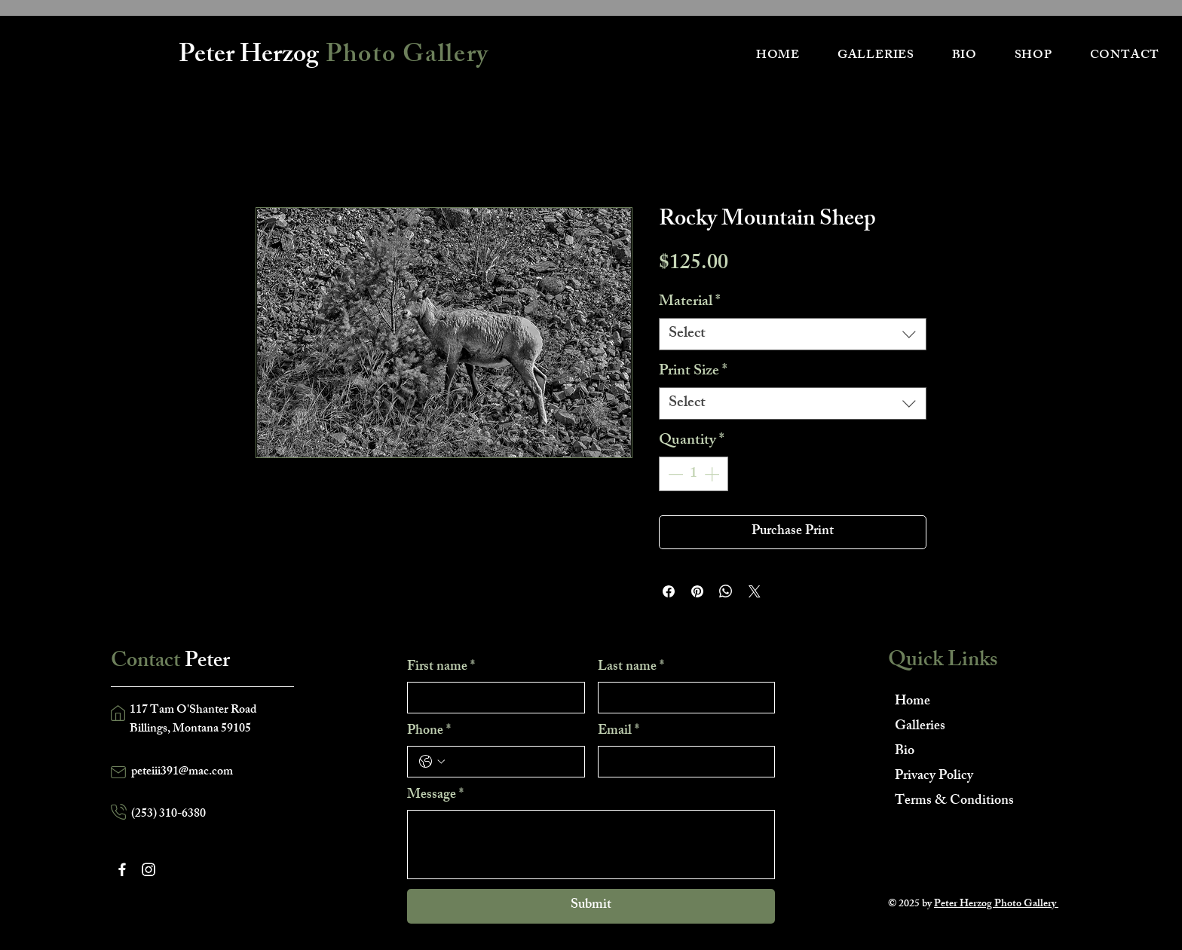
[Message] (591, 844)
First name (441, 667)
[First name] (491, 698)
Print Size (693, 371)
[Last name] (682, 698)
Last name (631, 667)
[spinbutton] (693, 473)
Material (690, 302)
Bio (904, 752)
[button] (876, 56)
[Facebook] (122, 869)
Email (618, 731)
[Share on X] (755, 591)
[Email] (682, 762)
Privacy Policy (934, 777)
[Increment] (713, 473)
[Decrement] (674, 473)
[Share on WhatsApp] (726, 591)
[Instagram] (148, 869)
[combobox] (792, 334)
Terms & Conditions (948, 802)
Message (435, 795)
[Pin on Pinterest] (697, 591)
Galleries (920, 727)
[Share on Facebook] (669, 591)
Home (912, 702)
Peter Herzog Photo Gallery (996, 904)
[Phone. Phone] (511, 762)
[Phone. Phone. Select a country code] (432, 762)
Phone (429, 731)
